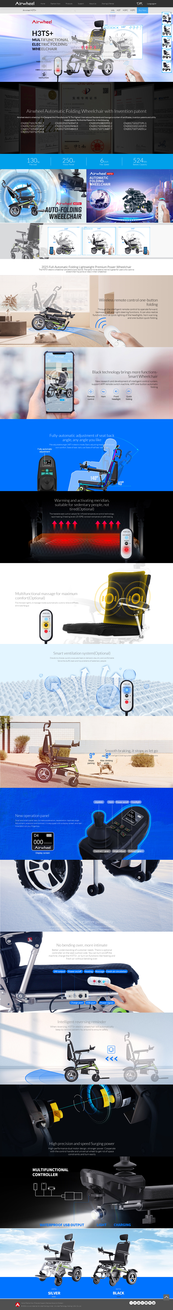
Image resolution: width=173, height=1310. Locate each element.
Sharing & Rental (108, 4)
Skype (150, 1303)
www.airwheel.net (31, 1306)
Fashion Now (30, 1303)
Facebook (131, 1303)
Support (81, 4)
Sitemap (48, 1303)
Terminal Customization (49, 11)
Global (153, 1303)
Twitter (135, 1303)
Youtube (139, 1303)
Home (43, 4)
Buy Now (142, 10)
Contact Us (67, 11)
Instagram (146, 1303)
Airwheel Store (142, 1303)
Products (69, 4)
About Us (54, 1303)
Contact (60, 1303)
